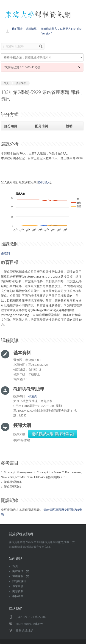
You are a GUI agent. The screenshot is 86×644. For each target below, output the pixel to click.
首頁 (15, 566)
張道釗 (5, 253)
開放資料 (17, 591)
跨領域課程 (19, 581)
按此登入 (44, 182)
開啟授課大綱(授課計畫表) (52, 433)
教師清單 (17, 596)
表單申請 (17, 586)
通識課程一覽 (20, 576)
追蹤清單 (31, 29)
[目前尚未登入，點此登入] (56, 29)
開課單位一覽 (20, 571)
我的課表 (17, 29)
